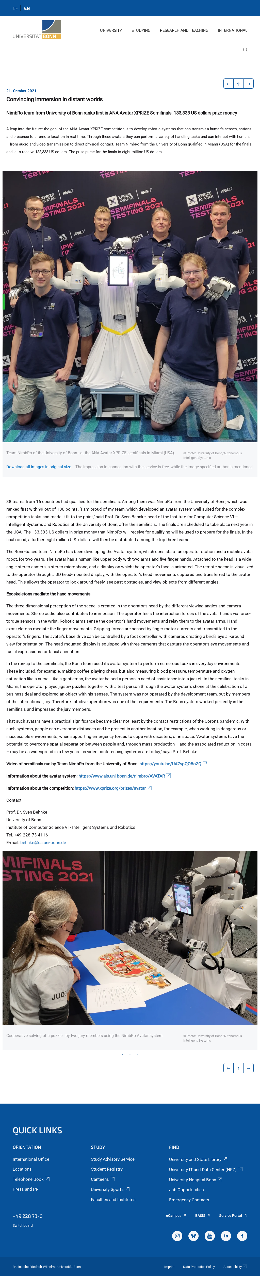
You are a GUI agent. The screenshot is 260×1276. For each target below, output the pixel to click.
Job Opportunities (186, 1189)
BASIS (203, 1216)
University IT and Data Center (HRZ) (206, 1169)
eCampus (176, 1216)
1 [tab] (122, 1054)
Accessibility (235, 1267)
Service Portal (233, 1216)
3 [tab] (137, 1054)
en (27, 8)
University (111, 30)
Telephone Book (32, 1179)
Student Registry (107, 1169)
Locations (22, 1169)
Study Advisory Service (113, 1159)
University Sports (111, 1189)
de (15, 8)
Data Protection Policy (199, 1267)
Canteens (103, 1179)
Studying (141, 30)
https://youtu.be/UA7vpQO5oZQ (173, 763)
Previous (12, 950)
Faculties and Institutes (113, 1199)
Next (247, 950)
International (232, 30)
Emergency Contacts (189, 1199)
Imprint (169, 1267)
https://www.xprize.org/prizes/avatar (114, 788)
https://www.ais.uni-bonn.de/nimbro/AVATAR (125, 776)
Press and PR (25, 1189)
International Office (31, 1159)
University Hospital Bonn (196, 1179)
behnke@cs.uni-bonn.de (43, 842)
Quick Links (37, 1130)
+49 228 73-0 (28, 1216)
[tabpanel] (130, 950)
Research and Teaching (184, 30)
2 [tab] (130, 1054)
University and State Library (198, 1159)
